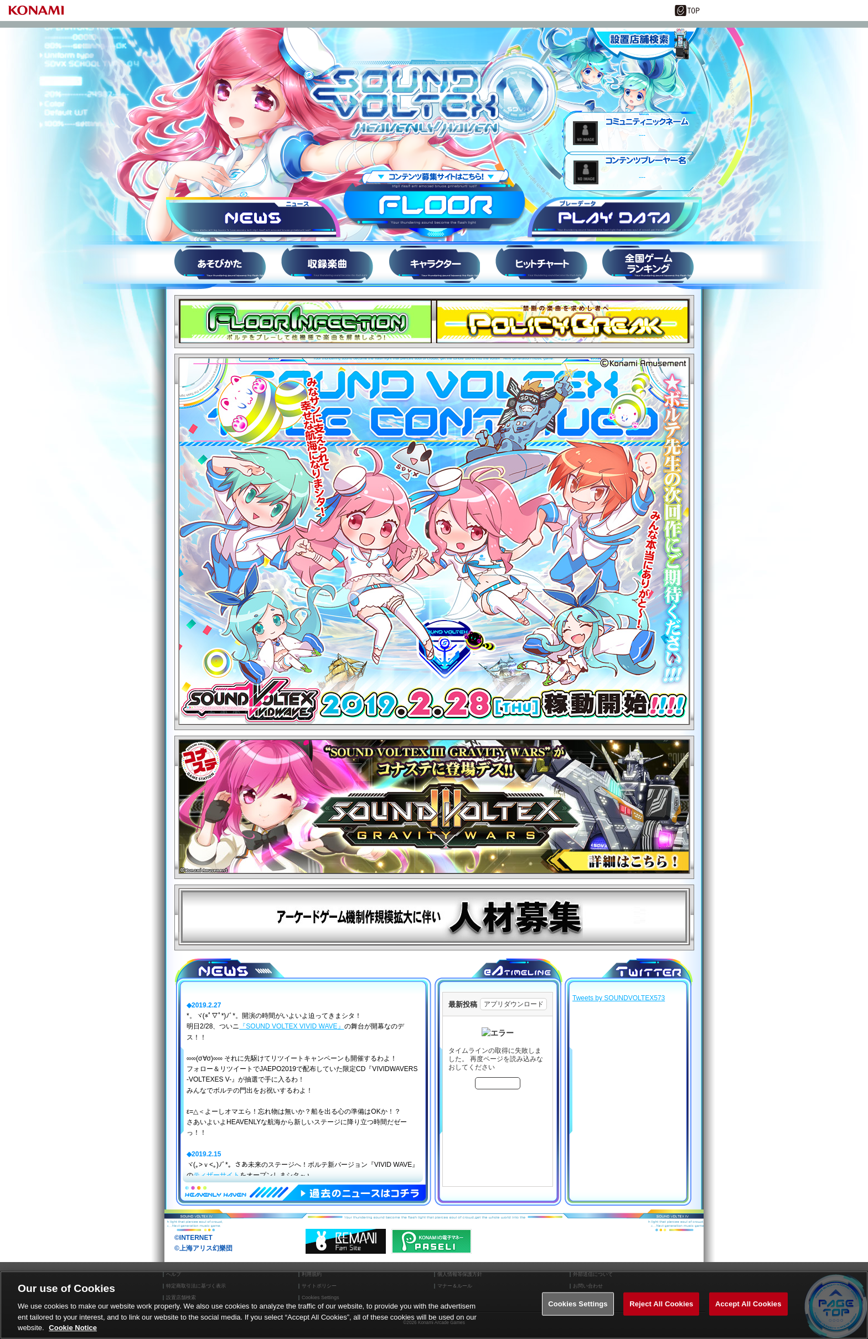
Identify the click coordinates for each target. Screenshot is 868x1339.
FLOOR (434, 204)
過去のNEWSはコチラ (360, 1194)
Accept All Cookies (748, 1310)
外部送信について (593, 1274)
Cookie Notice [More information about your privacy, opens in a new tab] (73, 1334)
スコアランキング (648, 264)
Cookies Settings (578, 1310)
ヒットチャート (541, 264)
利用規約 (312, 1274)
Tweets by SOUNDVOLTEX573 (618, 998)
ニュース (253, 218)
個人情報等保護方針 (459, 1274)
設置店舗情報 (644, 44)
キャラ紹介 (434, 264)
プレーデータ (615, 218)
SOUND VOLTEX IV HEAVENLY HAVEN (434, 95)
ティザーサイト (216, 1175)
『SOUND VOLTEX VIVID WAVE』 (291, 1026)
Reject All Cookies (661, 1310)
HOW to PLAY (220, 264)
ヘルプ (173, 1274)
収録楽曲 (327, 264)
